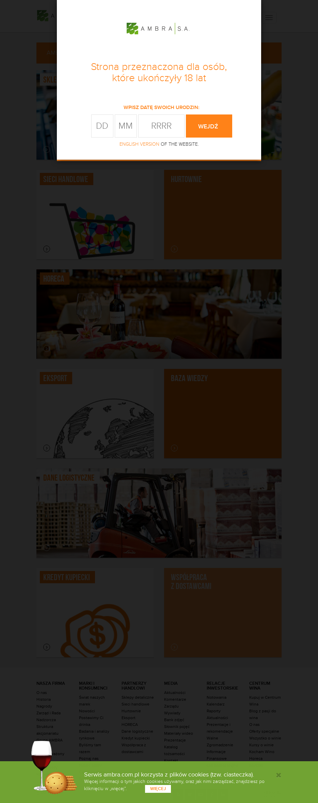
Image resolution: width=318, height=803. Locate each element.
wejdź (209, 126)
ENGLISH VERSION (139, 144)
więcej (158, 788)
